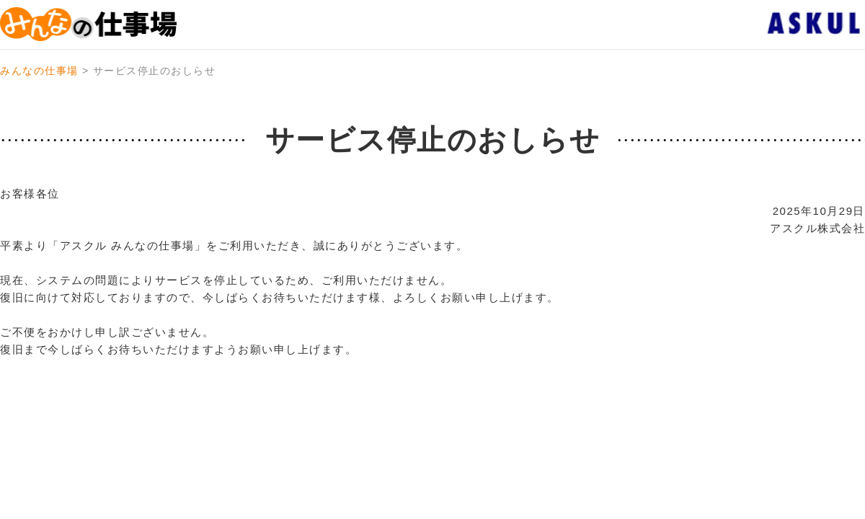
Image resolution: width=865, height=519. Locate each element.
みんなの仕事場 (39, 70)
